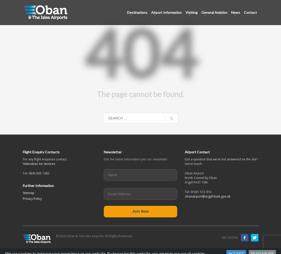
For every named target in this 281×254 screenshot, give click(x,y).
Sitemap (28, 193)
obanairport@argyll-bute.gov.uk (207, 196)
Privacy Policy (32, 199)
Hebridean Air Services (39, 164)
